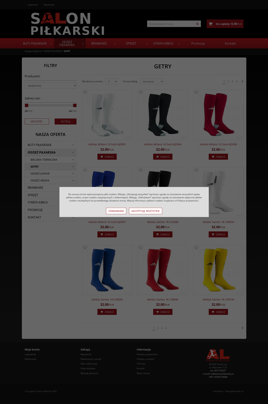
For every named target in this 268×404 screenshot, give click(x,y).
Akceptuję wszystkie (145, 211)
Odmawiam (116, 211)
